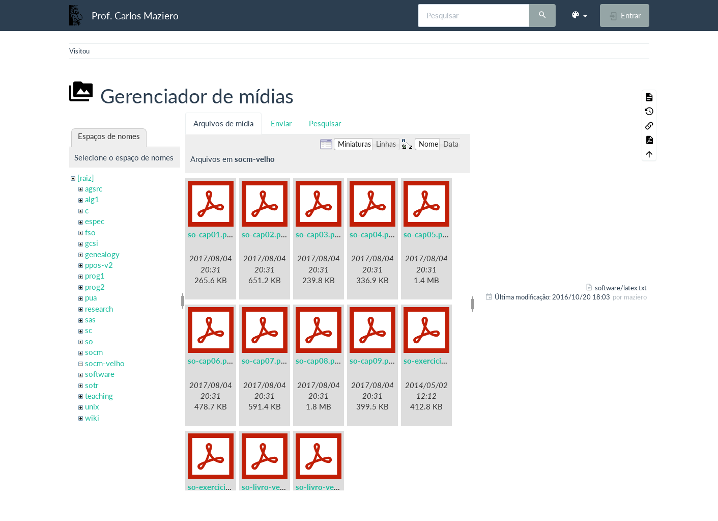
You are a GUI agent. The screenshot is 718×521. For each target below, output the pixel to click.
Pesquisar (325, 123)
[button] (579, 15)
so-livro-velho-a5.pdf (279, 486)
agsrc (93, 188)
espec (94, 221)
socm (94, 352)
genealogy (102, 254)
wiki (92, 417)
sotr (91, 385)
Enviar (281, 123)
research (99, 308)
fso (90, 232)
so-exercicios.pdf (217, 486)
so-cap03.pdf (319, 234)
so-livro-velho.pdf (327, 486)
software (99, 373)
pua (91, 297)
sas (90, 319)
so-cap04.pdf (373, 234)
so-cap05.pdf (427, 234)
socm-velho (105, 363)
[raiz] (85, 177)
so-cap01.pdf (211, 234)
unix (92, 406)
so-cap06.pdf (211, 360)
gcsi (91, 243)
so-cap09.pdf (373, 360)
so (89, 341)
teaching (99, 395)
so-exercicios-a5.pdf (439, 360)
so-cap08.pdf (319, 360)
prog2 (95, 286)
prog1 (95, 275)
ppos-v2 (99, 264)
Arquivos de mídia (223, 123)
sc (88, 330)
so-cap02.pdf (265, 234)
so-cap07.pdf (265, 360)
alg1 (92, 199)
